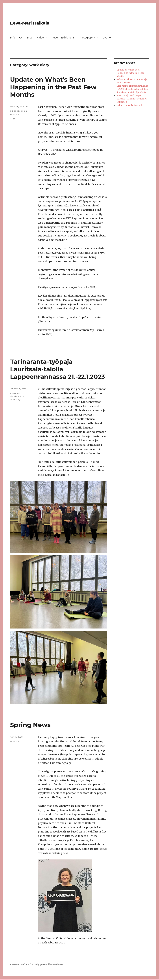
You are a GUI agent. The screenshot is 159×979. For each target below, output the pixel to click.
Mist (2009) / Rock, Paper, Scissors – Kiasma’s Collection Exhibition (132, 98)
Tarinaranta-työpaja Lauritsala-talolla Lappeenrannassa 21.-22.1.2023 (57, 369)
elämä (23, 111)
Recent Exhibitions (63, 37)
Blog (30, 37)
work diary (15, 114)
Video (40, 37)
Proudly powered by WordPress (47, 964)
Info (12, 37)
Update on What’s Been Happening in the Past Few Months (53, 87)
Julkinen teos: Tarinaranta (130, 105)
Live (105, 37)
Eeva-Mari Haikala (29, 23)
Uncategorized (17, 396)
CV (21, 37)
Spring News (30, 725)
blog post (15, 111)
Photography (87, 37)
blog (12, 118)
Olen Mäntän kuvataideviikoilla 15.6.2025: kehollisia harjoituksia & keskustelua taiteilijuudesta (132, 89)
